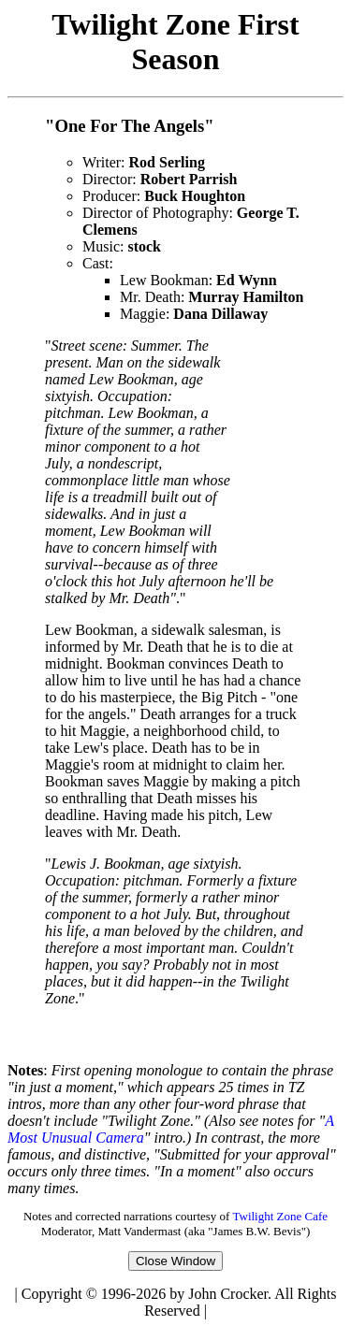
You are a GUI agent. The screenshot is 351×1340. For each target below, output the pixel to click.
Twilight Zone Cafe (280, 1222)
